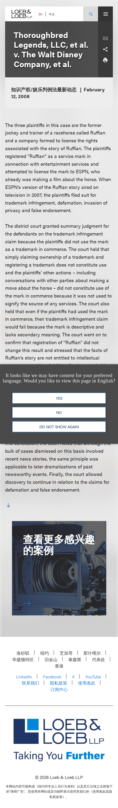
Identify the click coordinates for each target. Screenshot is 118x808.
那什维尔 (92, 653)
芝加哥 (66, 653)
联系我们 (30, 683)
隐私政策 (58, 683)
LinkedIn (24, 677)
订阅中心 (59, 689)
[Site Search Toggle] (90, 13)
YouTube (93, 677)
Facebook (52, 677)
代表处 (98, 659)
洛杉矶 (22, 653)
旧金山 (51, 659)
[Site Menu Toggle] (105, 13)
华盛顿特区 (23, 659)
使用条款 (86, 683)
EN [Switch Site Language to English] (40, 14)
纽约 (44, 653)
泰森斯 (74, 659)
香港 (59, 666)
